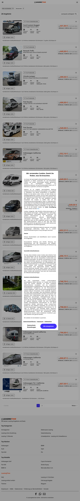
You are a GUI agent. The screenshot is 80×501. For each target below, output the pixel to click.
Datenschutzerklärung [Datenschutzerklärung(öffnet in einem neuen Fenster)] (29, 321)
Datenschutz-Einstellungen (31, 326)
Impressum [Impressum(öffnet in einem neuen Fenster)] (40, 321)
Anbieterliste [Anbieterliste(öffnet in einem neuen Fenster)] (48, 321)
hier (38, 208)
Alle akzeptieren (48, 326)
